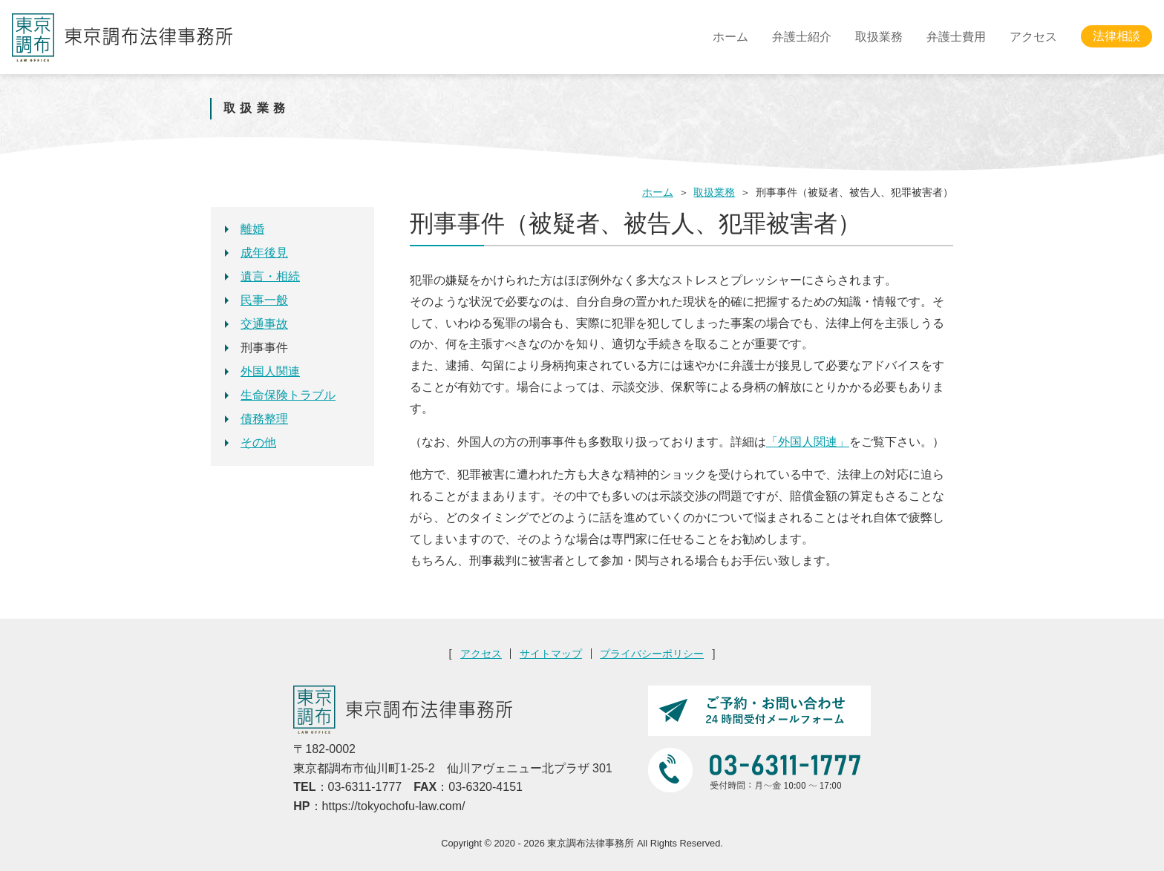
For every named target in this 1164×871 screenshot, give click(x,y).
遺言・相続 (270, 276)
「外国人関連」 (807, 442)
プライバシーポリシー (652, 653)
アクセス (1033, 36)
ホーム (730, 36)
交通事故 (264, 324)
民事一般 (264, 300)
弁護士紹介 (801, 36)
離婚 (252, 229)
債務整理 (264, 419)
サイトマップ (551, 653)
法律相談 (1116, 36)
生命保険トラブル (288, 395)
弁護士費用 (956, 36)
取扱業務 (879, 36)
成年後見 (264, 252)
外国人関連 (270, 371)
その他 (258, 442)
